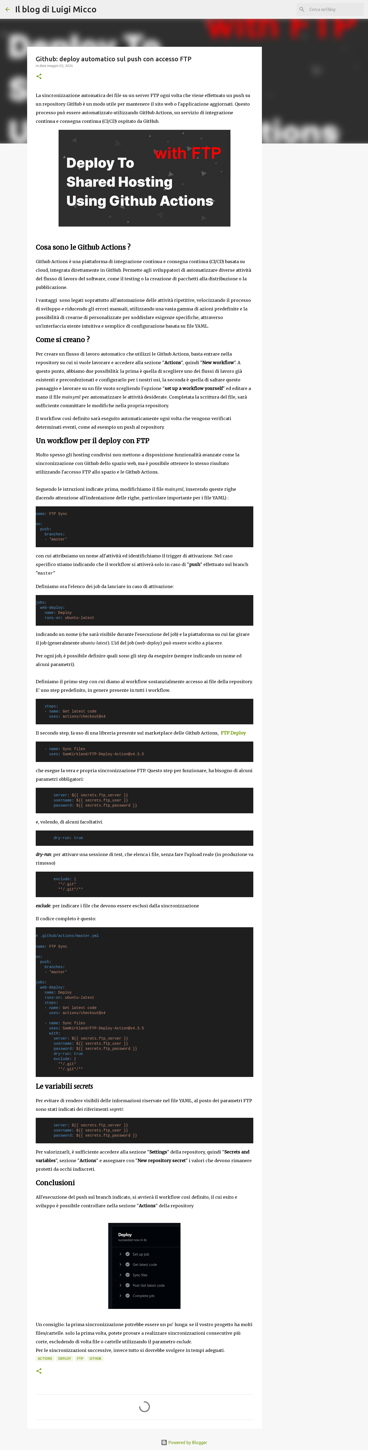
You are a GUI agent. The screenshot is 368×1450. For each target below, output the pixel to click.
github (95, 1358)
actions (45, 1358)
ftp (80, 1358)
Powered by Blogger (184, 1442)
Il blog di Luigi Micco (56, 9)
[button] (39, 76)
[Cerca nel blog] (335, 9)
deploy (64, 1358)
